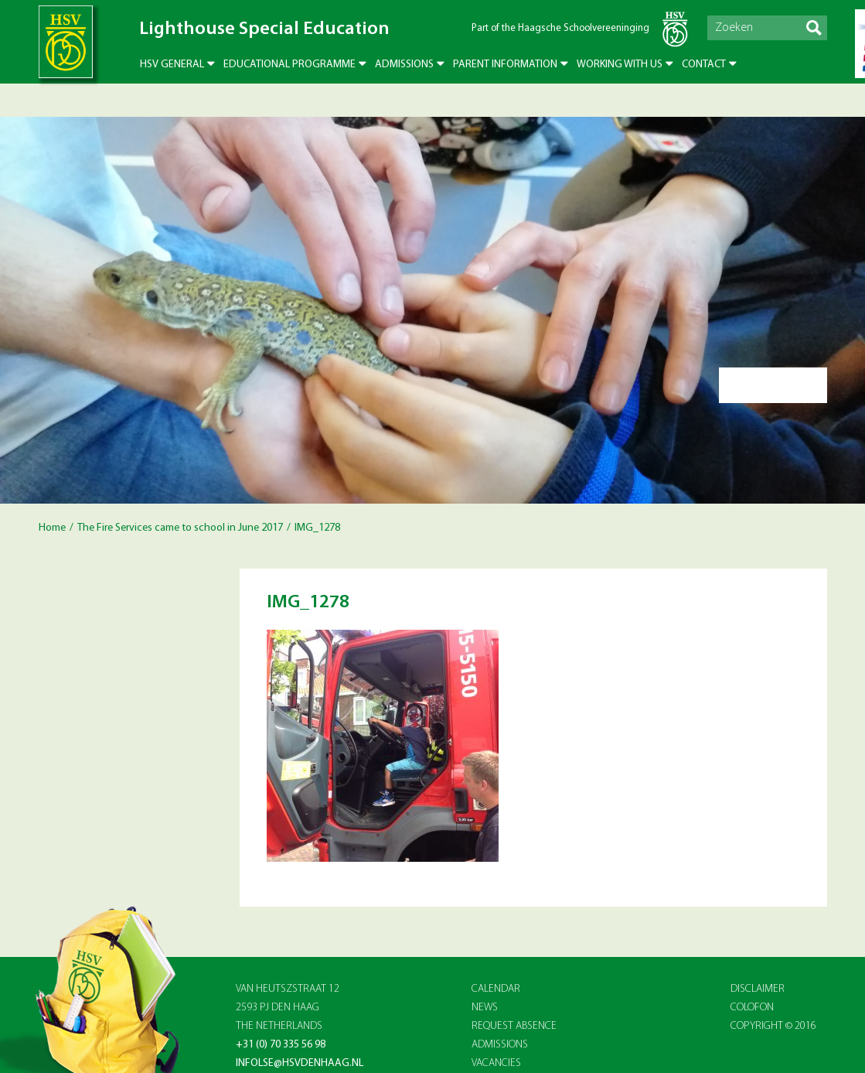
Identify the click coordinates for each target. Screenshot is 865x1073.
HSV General (172, 64)
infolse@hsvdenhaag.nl (299, 1063)
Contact (704, 64)
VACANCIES (496, 1063)
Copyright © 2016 (773, 1026)
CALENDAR (496, 989)
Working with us (619, 64)
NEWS (485, 1007)
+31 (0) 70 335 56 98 (280, 1045)
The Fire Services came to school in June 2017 (180, 528)
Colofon (752, 1007)
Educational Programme (289, 64)
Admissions (404, 64)
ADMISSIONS (500, 1045)
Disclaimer (757, 989)
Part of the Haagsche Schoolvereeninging (560, 28)
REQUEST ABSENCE (514, 1026)
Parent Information (505, 64)
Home (52, 528)
